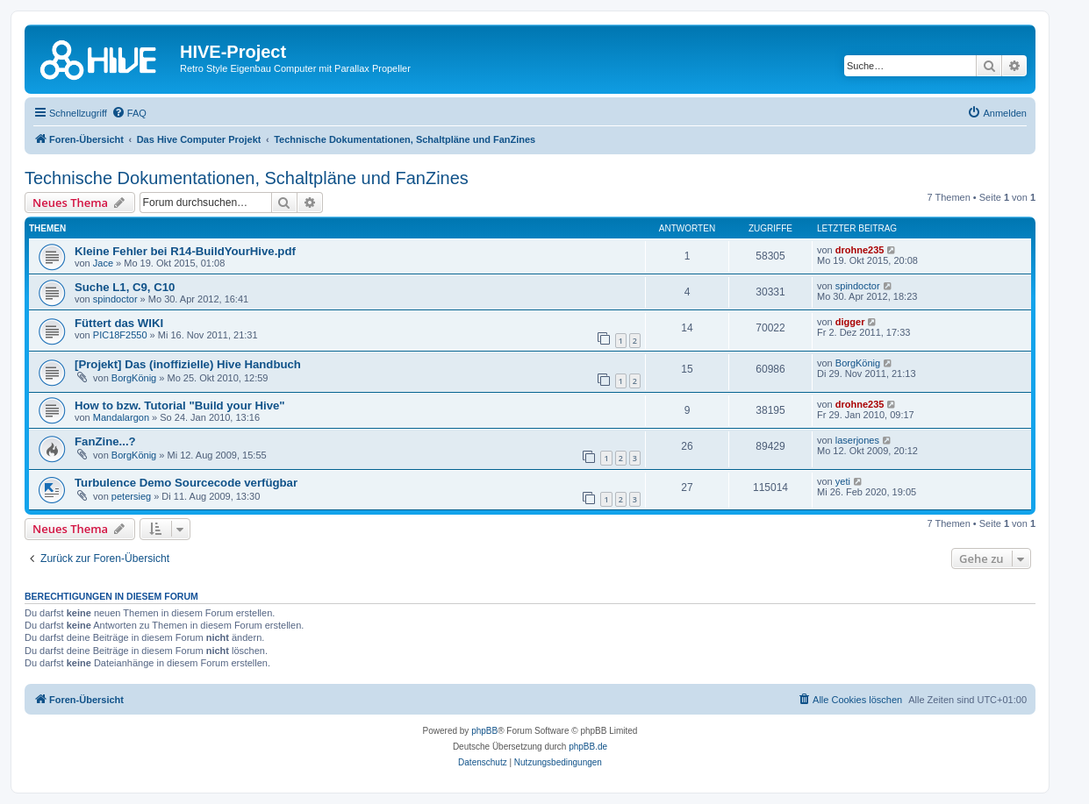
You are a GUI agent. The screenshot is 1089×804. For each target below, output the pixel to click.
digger (850, 322)
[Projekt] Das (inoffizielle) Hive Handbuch (188, 364)
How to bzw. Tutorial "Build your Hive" (180, 405)
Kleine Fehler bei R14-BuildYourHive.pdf (185, 251)
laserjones (857, 440)
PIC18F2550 (120, 335)
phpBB (484, 731)
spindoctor (115, 299)
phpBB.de (588, 746)
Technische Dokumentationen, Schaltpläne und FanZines (247, 178)
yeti (842, 481)
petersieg (131, 496)
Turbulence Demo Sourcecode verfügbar (186, 482)
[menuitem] (129, 113)
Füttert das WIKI (119, 323)
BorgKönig (133, 378)
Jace (103, 263)
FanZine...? (105, 441)
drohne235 (860, 250)
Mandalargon (121, 417)
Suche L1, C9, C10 (125, 287)
